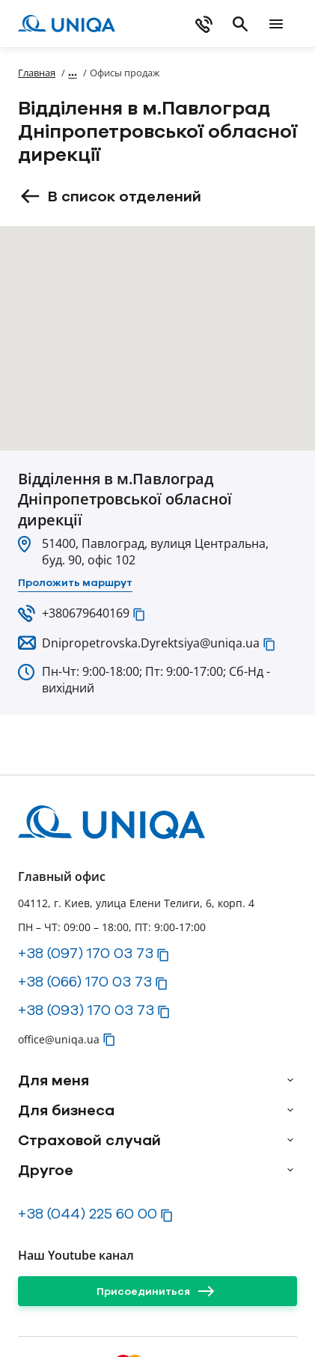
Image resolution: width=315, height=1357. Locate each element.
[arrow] (290, 1080)
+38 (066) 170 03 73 (85, 981)
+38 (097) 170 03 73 (85, 953)
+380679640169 (85, 613)
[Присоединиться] (157, 1291)
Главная (36, 73)
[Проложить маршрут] (75, 583)
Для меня (53, 1080)
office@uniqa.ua (59, 1039)
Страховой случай (89, 1140)
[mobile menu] (276, 24)
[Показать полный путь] (72, 72)
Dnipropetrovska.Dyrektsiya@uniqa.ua (151, 643)
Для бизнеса (66, 1110)
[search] (240, 24)
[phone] (204, 24)
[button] (139, 614)
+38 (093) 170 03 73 (86, 1010)
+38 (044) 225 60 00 (87, 1213)
